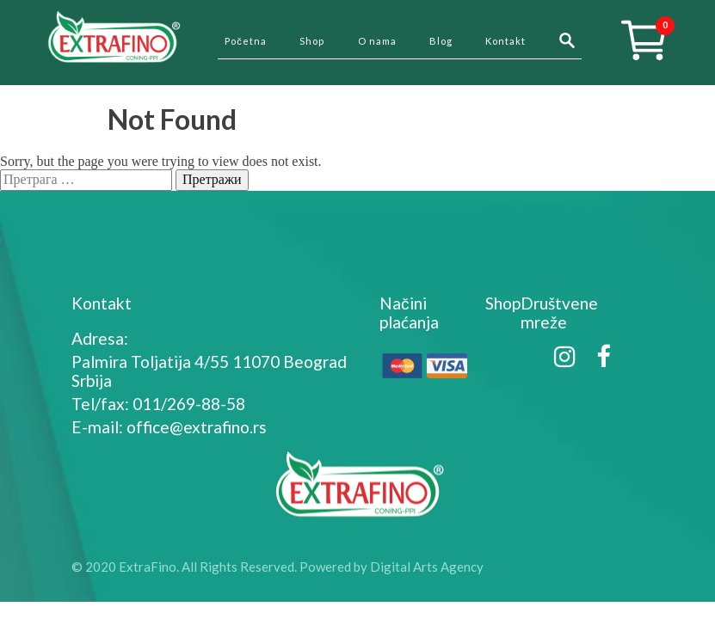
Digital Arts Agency (427, 566)
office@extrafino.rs (196, 427)
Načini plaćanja (409, 312)
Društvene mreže (559, 312)
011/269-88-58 (189, 404)
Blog (441, 40)
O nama (377, 40)
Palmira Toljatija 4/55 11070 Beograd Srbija (209, 371)
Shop (311, 40)
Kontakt (505, 40)
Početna (246, 40)
